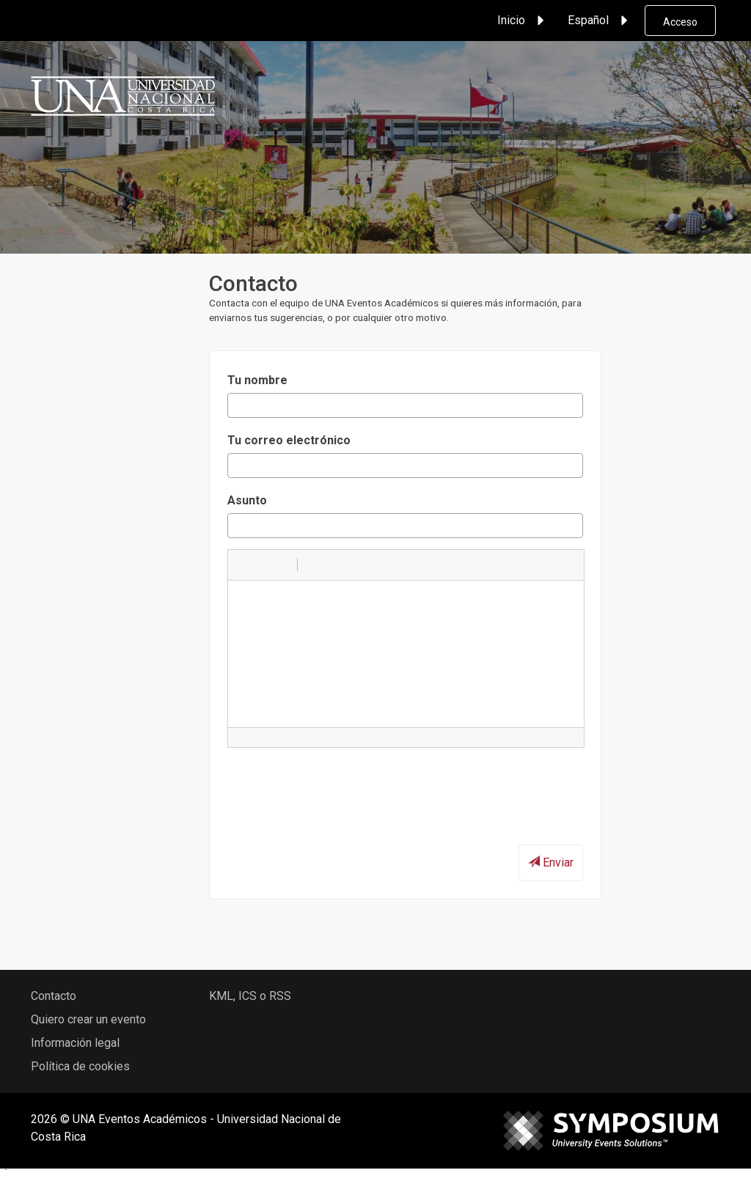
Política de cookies (80, 1066)
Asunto (247, 500)
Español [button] (600, 20)
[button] (244, 564)
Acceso (680, 22)
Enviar (551, 862)
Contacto (53, 996)
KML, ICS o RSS (250, 996)
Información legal (75, 1043)
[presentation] (338, 787)
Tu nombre (257, 380)
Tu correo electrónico (289, 440)
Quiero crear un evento (88, 1019)
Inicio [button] (523, 20)
